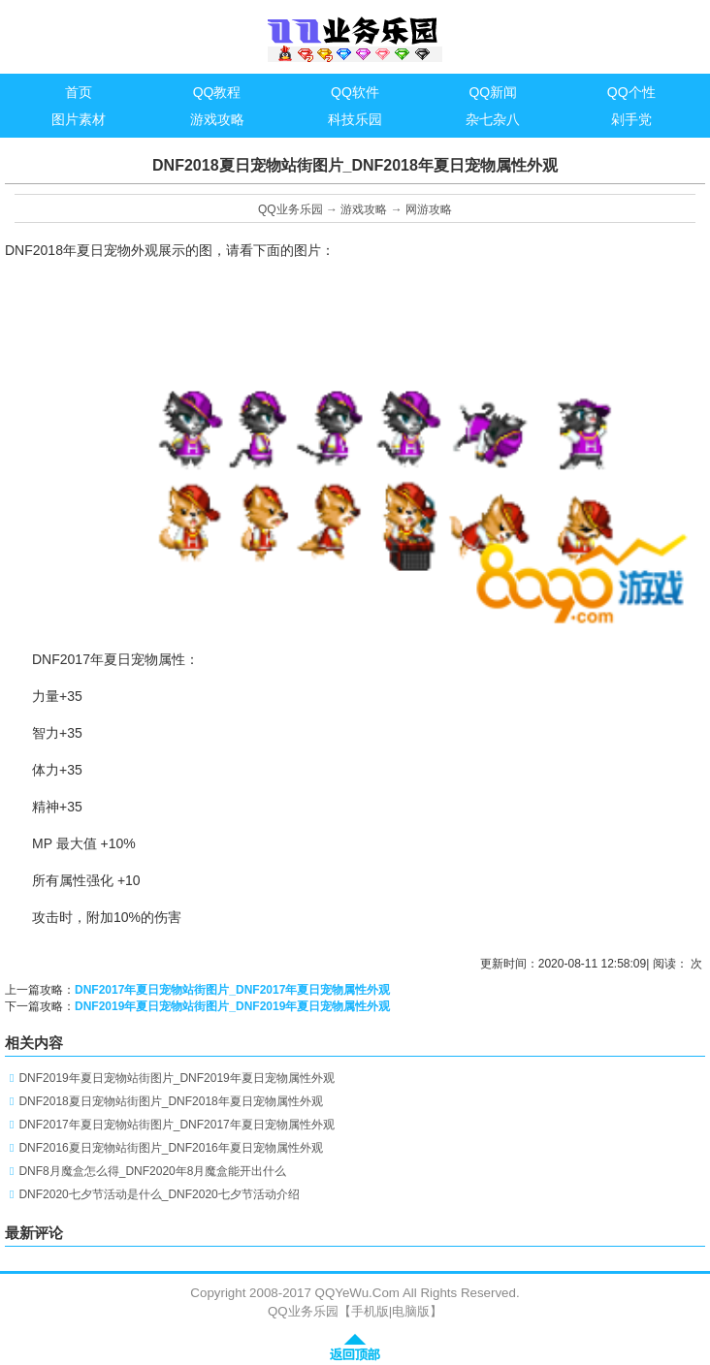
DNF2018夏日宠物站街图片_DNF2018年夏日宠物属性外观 (170, 1101)
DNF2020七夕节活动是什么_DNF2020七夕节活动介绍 (158, 1194)
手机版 (370, 1311)
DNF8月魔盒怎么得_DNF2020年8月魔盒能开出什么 (152, 1171)
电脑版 (411, 1311)
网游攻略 (428, 209)
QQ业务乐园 (290, 209)
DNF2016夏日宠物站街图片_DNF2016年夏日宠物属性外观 (170, 1148)
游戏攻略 (363, 209)
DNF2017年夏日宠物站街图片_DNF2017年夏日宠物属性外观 (232, 990)
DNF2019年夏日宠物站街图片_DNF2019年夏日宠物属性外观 (232, 1006)
